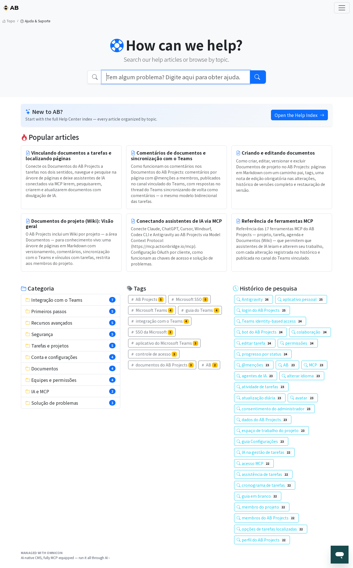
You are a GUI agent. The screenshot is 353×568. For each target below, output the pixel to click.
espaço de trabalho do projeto (272, 430)
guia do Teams (200, 310)
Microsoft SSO (189, 299)
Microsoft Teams (152, 310)
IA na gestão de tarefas (264, 452)
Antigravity (254, 299)
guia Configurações (261, 441)
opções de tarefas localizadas (271, 529)
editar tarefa (255, 343)
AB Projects (147, 299)
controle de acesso (154, 354)
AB (11, 7)
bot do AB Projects (261, 332)
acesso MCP (254, 463)
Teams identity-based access (270, 321)
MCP (314, 365)
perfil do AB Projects (262, 540)
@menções (254, 365)
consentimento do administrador (275, 408)
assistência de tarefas (263, 474)
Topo (8, 20)
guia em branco (258, 496)
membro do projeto (262, 507)
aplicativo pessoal (301, 299)
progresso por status (263, 354)
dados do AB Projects (263, 419)
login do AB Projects (262, 310)
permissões (297, 343)
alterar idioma (302, 375)
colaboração (310, 332)
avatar (302, 398)
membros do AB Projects (267, 518)
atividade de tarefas (261, 386)
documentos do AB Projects (162, 365)
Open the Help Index (299, 115)
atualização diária (260, 398)
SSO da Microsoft (152, 332)
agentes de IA (256, 375)
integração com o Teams (160, 321)
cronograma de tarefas (265, 485)
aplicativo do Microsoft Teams (164, 343)
